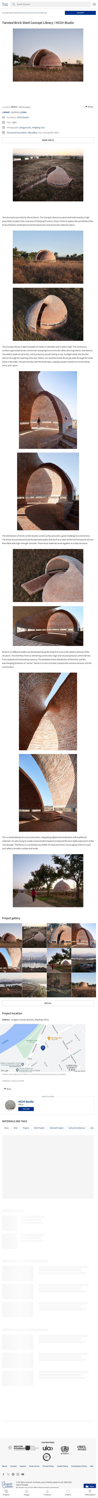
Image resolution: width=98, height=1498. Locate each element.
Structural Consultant (16, 132)
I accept (80, 13)
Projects (26, 1128)
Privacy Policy (33, 13)
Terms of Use (25, 13)
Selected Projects (56, 1128)
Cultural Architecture (76, 1128)
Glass (6, 1128)
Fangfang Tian (38, 127)
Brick (16, 1128)
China (23, 112)
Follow (26, 1109)
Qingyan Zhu (25, 127)
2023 (14, 122)
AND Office (32, 132)
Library (6, 112)
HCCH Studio (23, 117)
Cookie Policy (43, 13)
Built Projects (39, 1128)
